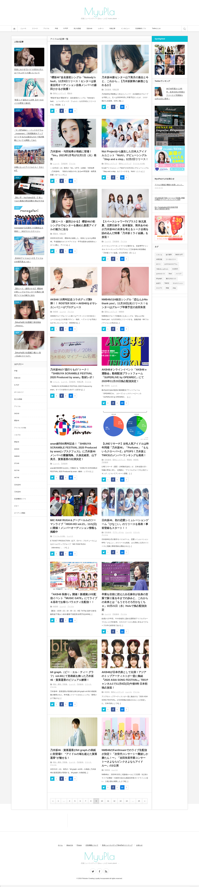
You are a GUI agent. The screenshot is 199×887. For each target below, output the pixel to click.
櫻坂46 (69, 93)
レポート (101, 28)
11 (108, 801)
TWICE (166, 283)
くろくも (159, 254)
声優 (56, 28)
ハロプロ (17, 435)
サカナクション (178, 283)
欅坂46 (129, 459)
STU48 (16, 463)
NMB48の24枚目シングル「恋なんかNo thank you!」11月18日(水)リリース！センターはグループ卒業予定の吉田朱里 (125, 303)
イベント (56, 382)
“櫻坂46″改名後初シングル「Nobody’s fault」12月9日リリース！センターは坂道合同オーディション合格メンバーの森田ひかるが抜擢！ (73, 83)
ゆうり (158, 264)
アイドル (46, 28)
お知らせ (139, 845)
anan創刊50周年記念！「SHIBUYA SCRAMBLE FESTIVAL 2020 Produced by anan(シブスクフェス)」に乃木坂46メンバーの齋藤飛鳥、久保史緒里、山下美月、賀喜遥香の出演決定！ (73, 451)
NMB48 (121, 311)
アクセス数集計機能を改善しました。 (169, 185)
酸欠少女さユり (171, 278)
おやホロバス (160, 273)
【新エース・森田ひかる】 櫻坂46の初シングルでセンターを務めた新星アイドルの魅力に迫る (73, 225)
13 (120, 801)
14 (127, 801)
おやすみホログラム (170, 264)
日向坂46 (108, 459)
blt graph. (159, 278)
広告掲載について (92, 845)
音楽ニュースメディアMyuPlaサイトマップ (117, 845)
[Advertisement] (54, 820)
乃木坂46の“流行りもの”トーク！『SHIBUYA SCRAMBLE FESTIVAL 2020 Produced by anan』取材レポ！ (72, 373)
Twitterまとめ (156, 28)
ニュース (23, 28)
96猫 (167, 288)
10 (102, 801)
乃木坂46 (108, 89)
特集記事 (112, 28)
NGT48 (16, 470)
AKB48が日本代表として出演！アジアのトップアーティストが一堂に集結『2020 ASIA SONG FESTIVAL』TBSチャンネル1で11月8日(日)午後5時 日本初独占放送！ (125, 680)
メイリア (178, 273)
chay (174, 288)
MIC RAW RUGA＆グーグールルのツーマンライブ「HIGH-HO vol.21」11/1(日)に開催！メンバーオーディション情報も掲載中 (73, 526)
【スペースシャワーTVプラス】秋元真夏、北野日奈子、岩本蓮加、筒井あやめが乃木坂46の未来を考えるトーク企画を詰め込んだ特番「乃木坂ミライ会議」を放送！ (125, 229)
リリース (35, 28)
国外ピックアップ (125, 163)
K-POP (66, 28)
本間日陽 (159, 259)
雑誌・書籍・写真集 (60, 684)
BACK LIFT (179, 254)
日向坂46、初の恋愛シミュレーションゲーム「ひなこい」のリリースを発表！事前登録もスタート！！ (125, 524)
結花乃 (158, 283)
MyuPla (99, 11)
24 (139, 801)
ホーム (60, 845)
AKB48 (55, 311)
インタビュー (125, 28)
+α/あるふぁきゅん (162, 269)
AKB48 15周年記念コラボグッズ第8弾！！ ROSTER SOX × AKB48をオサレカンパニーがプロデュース (73, 303)
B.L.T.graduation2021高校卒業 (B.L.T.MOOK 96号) (166, 208)
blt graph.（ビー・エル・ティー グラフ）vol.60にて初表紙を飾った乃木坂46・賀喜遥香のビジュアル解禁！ (72, 676)
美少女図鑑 (77, 28)
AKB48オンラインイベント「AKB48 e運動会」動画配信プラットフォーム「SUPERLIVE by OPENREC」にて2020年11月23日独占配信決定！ (124, 375)
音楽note (89, 28)
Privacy (79, 845)
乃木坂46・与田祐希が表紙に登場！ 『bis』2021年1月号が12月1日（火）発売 (73, 155)
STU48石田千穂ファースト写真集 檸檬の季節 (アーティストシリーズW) (170, 199)
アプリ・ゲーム (118, 532)
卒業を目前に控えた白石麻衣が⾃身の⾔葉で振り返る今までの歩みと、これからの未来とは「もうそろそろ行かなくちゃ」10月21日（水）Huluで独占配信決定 (125, 602)
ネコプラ (159, 288)
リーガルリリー (171, 259)
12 (114, 801)
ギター (16, 506)
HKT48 (16, 477)
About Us (69, 845)
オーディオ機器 (19, 513)
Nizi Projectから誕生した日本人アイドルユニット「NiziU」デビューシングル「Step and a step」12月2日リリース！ (125, 155)
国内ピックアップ (59, 93)
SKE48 (16, 413)
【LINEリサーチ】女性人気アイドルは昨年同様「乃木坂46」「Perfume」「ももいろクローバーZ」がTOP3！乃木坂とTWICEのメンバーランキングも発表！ (125, 449)
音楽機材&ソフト (140, 28)
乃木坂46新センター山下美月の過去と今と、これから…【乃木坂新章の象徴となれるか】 (125, 81)
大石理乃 (175, 269)
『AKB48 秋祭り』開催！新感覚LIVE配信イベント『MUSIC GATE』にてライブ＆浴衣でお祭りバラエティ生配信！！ (73, 598)
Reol (170, 273)
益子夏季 (169, 254)
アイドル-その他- (139, 163)
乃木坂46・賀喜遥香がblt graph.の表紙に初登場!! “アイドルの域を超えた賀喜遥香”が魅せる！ (73, 754)
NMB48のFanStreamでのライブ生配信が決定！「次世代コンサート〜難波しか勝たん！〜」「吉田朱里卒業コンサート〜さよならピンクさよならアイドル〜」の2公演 (125, 758)
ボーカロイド (19, 392)
